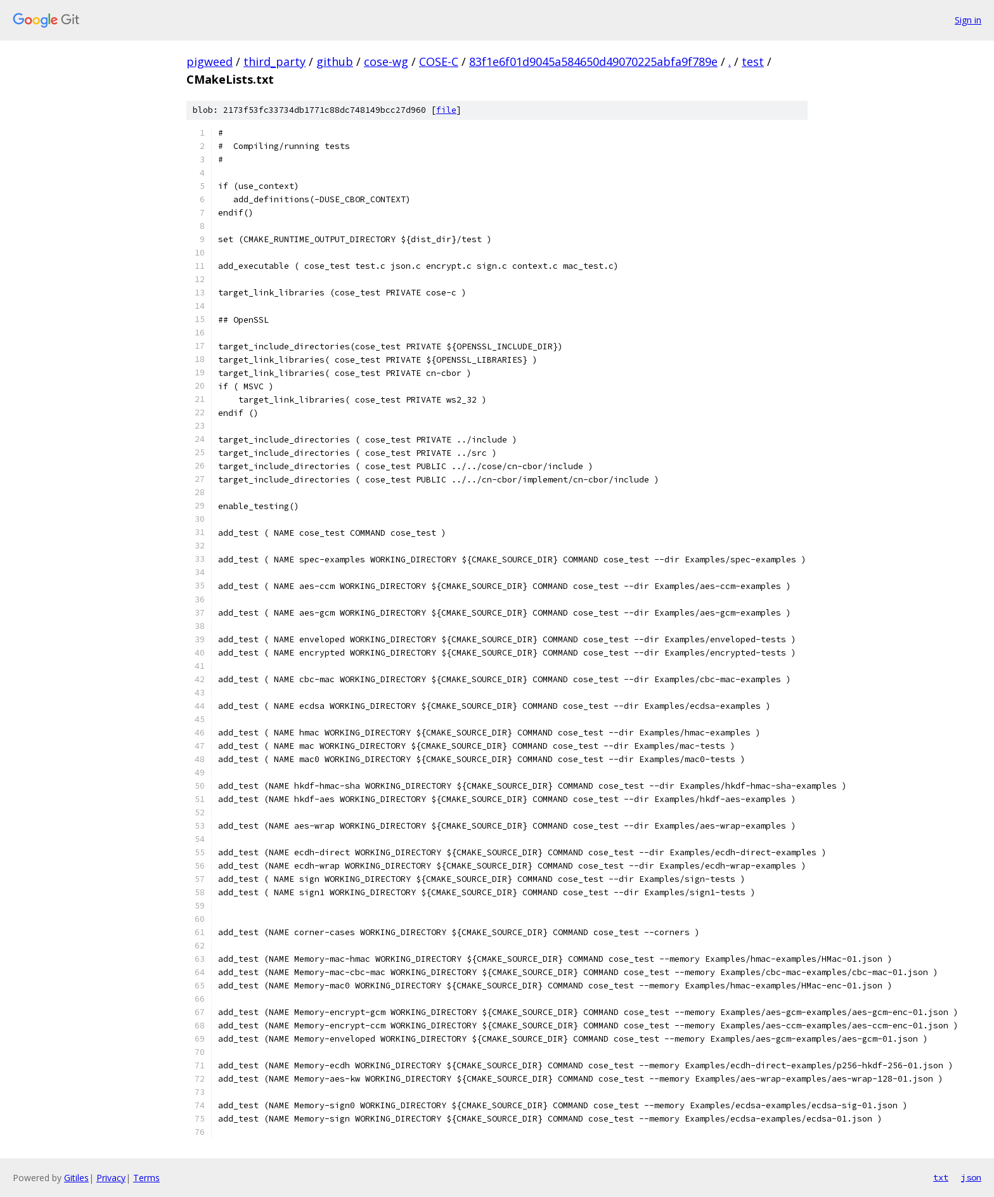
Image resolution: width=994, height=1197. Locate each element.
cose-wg (386, 61)
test (753, 61)
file (446, 110)
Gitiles (76, 1178)
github (334, 61)
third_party (274, 61)
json (971, 1177)
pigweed (209, 61)
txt (940, 1177)
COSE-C (438, 61)
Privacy (111, 1178)
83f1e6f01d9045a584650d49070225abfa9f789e (593, 61)
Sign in (968, 20)
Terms (146, 1178)
